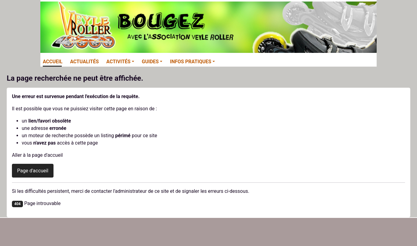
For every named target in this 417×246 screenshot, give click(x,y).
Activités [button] (118, 61)
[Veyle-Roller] (208, 26)
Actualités (84, 61)
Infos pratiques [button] (190, 61)
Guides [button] (150, 61)
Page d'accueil (32, 171)
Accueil (52, 61)
